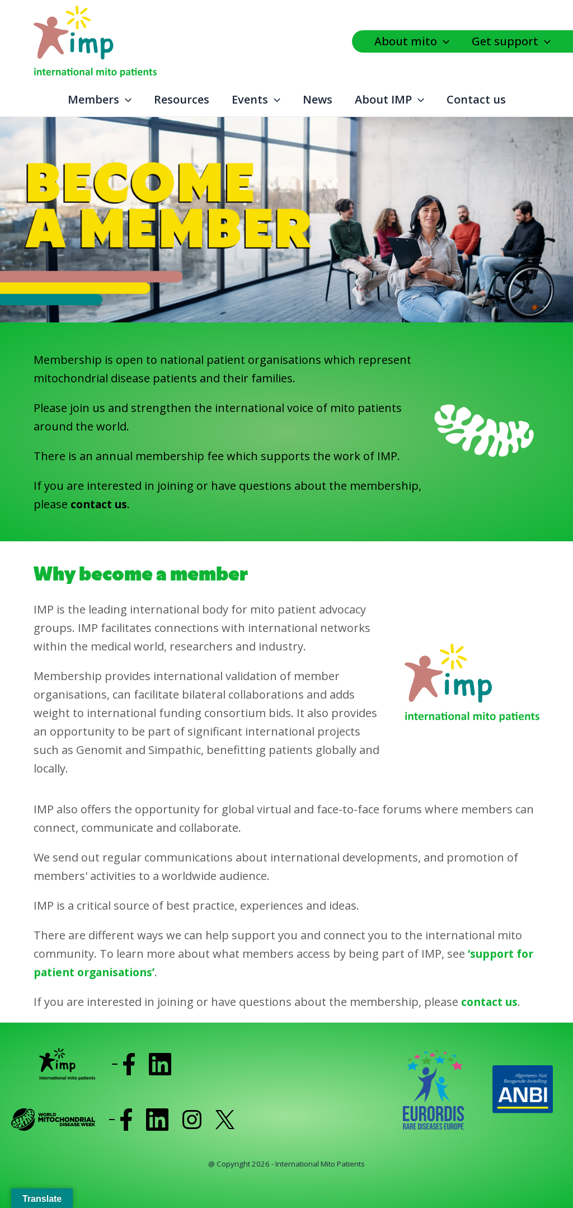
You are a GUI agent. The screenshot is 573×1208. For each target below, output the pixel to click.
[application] (446, 41)
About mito (411, 41)
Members (99, 99)
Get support (511, 41)
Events (256, 99)
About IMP (389, 99)
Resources (181, 99)
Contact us (476, 99)
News (317, 99)
